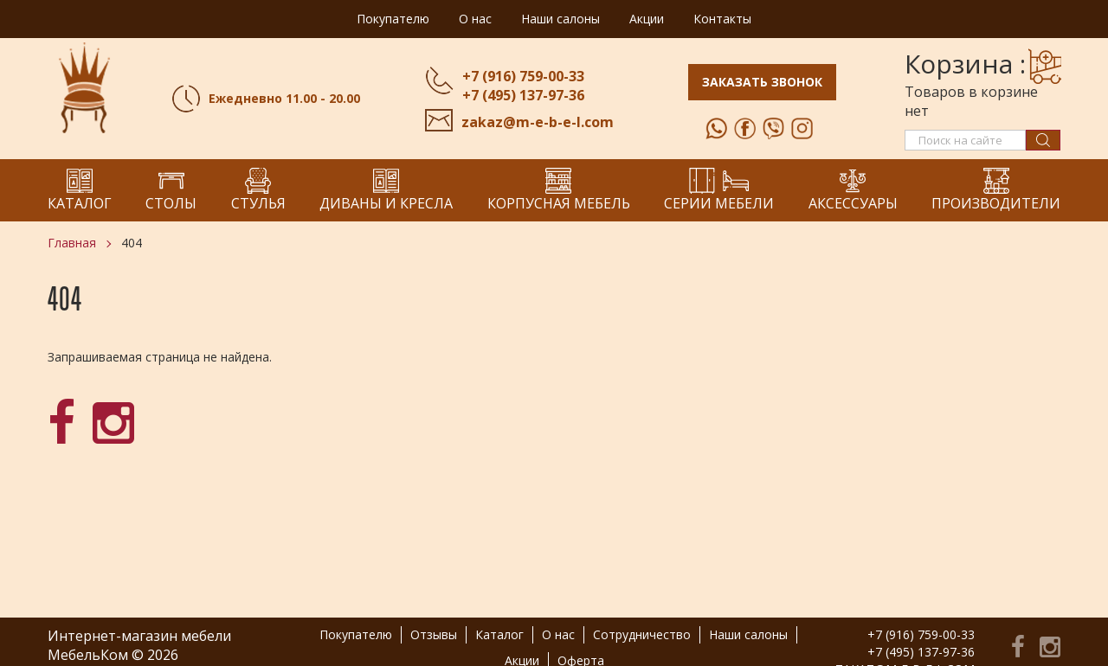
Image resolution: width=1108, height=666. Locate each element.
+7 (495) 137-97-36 (523, 95)
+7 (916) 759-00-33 (523, 76)
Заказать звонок (762, 82)
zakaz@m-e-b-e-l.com (537, 121)
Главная (72, 242)
